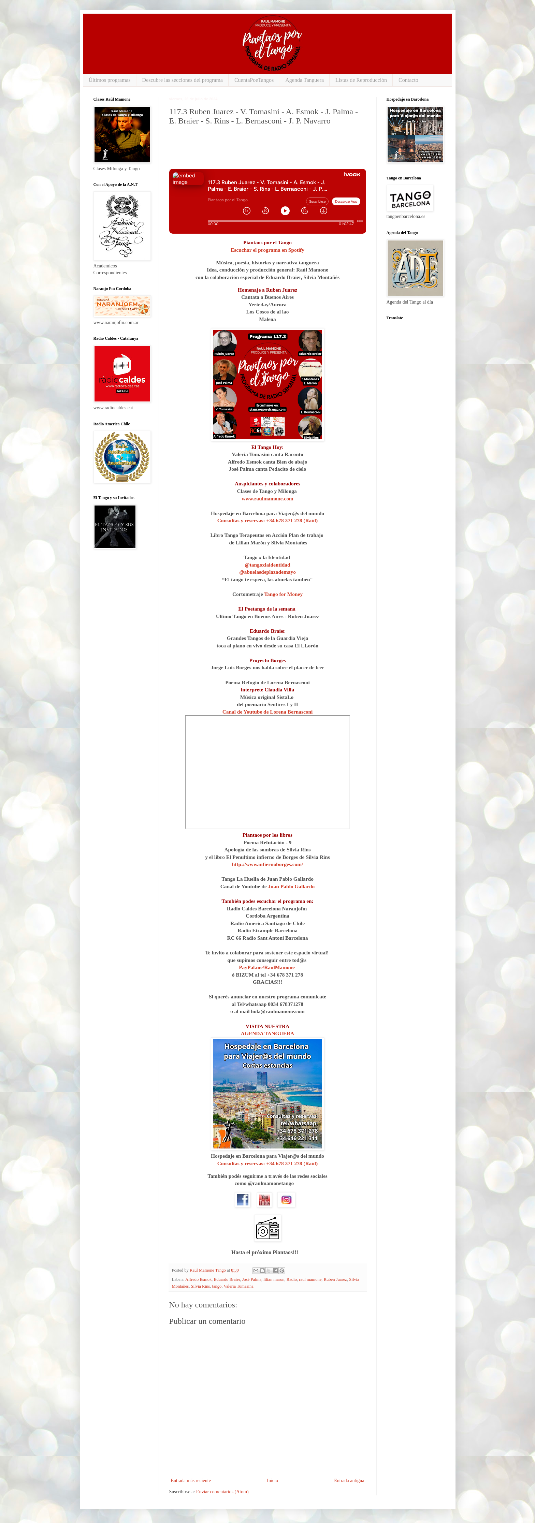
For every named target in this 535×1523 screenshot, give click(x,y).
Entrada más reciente (191, 1480)
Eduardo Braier (227, 1279)
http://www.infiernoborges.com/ (267, 864)
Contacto (408, 80)
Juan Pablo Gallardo (291, 886)
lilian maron (273, 1279)
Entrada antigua (349, 1480)
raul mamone (310, 1279)
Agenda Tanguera (304, 80)
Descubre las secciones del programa (182, 80)
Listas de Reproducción (361, 80)
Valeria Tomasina (238, 1286)
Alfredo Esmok (198, 1279)
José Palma (251, 1279)
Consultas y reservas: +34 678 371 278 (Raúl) (267, 520)
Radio (292, 1279)
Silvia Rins (200, 1286)
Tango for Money (283, 594)
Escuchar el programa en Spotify (267, 250)
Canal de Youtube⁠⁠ (242, 712)
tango (216, 1286)
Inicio (272, 1480)
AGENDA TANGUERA (267, 1033)
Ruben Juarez (335, 1279)
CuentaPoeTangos (254, 80)
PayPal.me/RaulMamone (267, 967)
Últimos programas (110, 80)
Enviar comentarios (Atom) (222, 1491)
